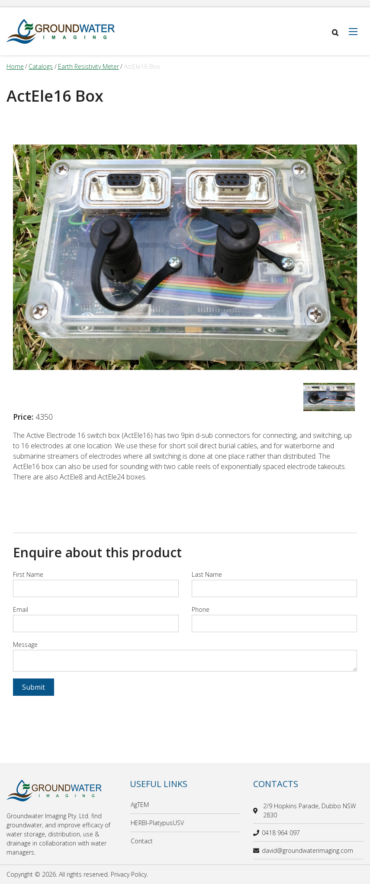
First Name (28, 574)
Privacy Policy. (129, 874)
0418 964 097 (276, 833)
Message (25, 644)
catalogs (41, 66)
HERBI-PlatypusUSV (157, 823)
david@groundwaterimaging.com (303, 850)
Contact (142, 841)
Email (20, 609)
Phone (200, 609)
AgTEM (140, 804)
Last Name (207, 574)
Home (15, 66)
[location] (257, 810)
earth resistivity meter (88, 66)
